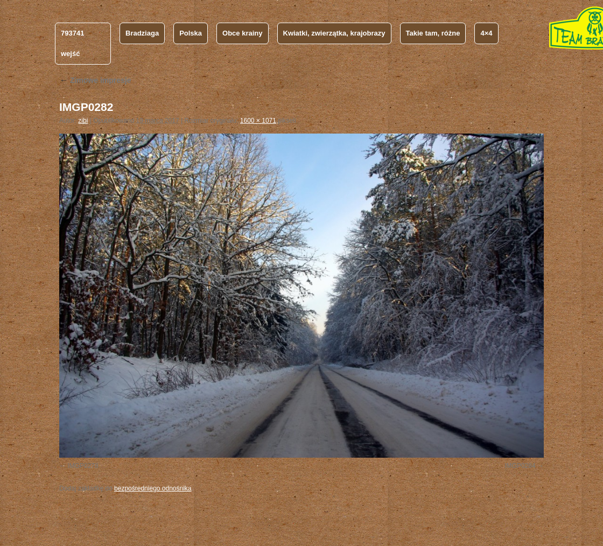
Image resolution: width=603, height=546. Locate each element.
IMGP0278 (82, 466)
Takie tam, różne (433, 33)
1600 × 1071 (258, 120)
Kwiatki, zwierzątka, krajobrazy (334, 33)
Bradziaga (142, 33)
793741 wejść (72, 43)
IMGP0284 (519, 466)
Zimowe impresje (95, 80)
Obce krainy (242, 33)
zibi (83, 120)
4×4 (486, 33)
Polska (190, 33)
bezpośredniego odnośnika (152, 488)
